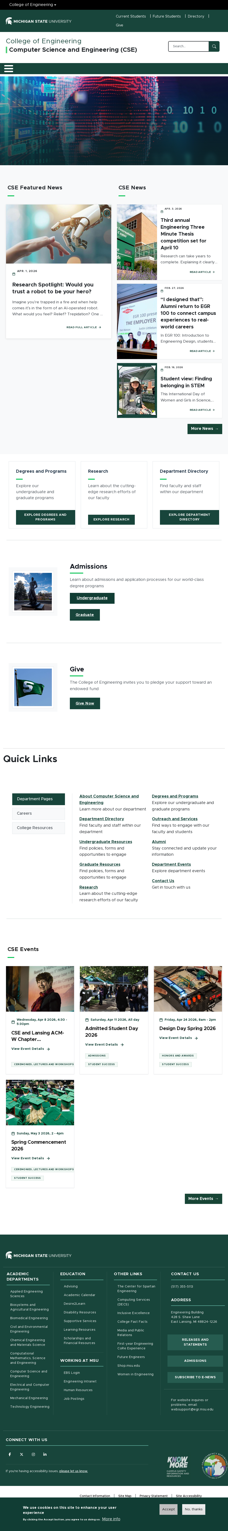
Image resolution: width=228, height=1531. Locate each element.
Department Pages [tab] (35, 802)
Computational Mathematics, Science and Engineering (30, 1365)
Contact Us (211, 69)
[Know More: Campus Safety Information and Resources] (169, 1464)
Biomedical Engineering (29, 1324)
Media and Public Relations (130, 1339)
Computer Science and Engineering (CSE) (73, 50)
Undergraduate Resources (75, 69)
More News (202, 432)
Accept (168, 1509)
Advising (71, 1293)
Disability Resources (83, 1319)
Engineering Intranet (83, 1388)
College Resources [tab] (35, 833)
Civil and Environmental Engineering (29, 1336)
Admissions (195, 1367)
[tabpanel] (149, 851)
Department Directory (101, 822)
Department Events (171, 868)
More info (111, 1519)
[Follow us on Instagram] (34, 1461)
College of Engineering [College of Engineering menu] (31, 5)
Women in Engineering (135, 1380)
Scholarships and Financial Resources (79, 1347)
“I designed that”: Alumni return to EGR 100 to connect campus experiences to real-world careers (188, 316)
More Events (200, 1205)
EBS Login (83, 1379)
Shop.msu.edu (137, 1372)
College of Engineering (44, 41)
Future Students (167, 16)
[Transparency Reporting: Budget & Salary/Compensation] (206, 1464)
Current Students (131, 16)
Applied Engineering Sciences (26, 1301)
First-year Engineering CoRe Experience (135, 1352)
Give (119, 25)
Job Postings (83, 1405)
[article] (42, 498)
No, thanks (194, 1509)
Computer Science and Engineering (28, 1380)
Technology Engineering (30, 1413)
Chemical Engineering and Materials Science (27, 1349)
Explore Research (111, 522)
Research (135, 69)
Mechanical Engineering (29, 1404)
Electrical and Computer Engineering (29, 1394)
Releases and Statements (202, 1349)
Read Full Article (84, 330)
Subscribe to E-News (199, 1384)
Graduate (85, 618)
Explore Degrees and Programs (45, 520)
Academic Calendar (83, 1301)
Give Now (85, 707)
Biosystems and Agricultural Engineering (30, 1314)
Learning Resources (83, 1336)
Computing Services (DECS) (137, 1309)
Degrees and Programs (41, 69)
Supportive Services (83, 1327)
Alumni (189, 69)
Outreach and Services (163, 69)
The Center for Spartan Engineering (137, 1295)
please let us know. (73, 1478)
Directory (196, 16)
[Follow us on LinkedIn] (46, 1461)
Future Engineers (131, 1363)
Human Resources (83, 1396)
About (15, 69)
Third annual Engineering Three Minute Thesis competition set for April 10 (183, 237)
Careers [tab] (24, 818)
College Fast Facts (137, 1328)
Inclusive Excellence (133, 1319)
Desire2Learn (83, 1310)
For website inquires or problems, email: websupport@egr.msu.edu (192, 1411)
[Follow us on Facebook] (10, 1461)
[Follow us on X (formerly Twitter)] (22, 1461)
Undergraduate (92, 602)
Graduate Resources (107, 69)
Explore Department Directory (189, 520)
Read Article (202, 275)
